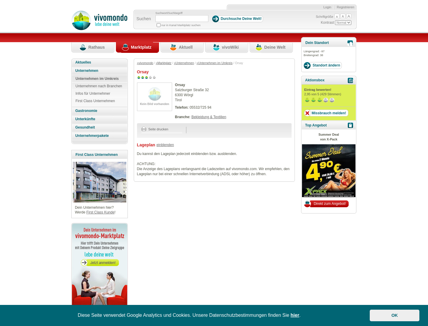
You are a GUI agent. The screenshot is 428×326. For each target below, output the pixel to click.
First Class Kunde (100, 212)
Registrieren (345, 7)
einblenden (165, 145)
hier (295, 315)
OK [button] (394, 315)
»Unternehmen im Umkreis (214, 63)
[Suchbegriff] (181, 18)
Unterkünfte (85, 119)
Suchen (143, 18)
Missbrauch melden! (328, 113)
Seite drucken (155, 129)
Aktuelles (83, 62)
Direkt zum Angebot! (330, 204)
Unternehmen (86, 71)
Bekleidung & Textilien (208, 117)
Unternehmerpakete (92, 136)
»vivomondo (145, 63)
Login (327, 7)
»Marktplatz (163, 63)
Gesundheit (85, 127)
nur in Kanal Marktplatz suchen (181, 25)
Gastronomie (86, 111)
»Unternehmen (184, 63)
